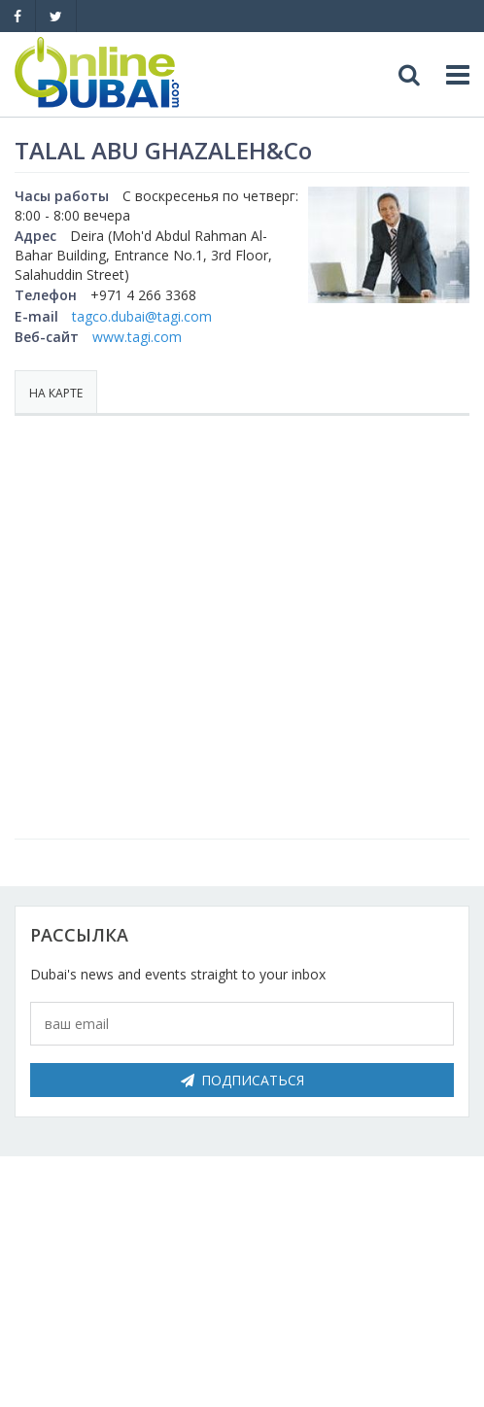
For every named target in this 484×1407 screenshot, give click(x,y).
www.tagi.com (137, 336)
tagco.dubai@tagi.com (142, 316)
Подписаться (242, 1080)
